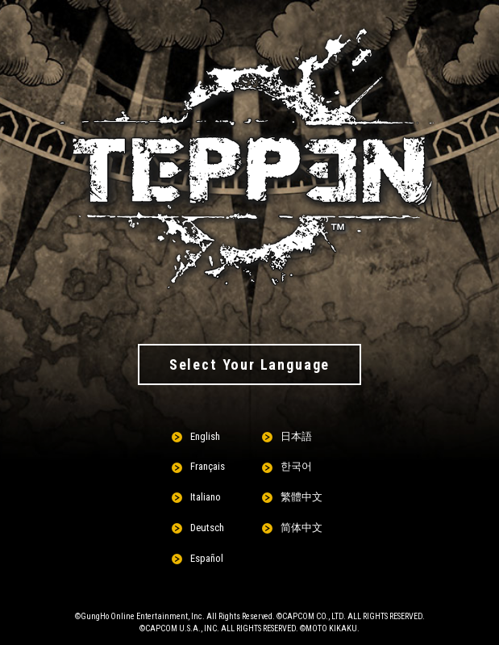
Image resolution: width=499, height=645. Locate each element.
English (205, 436)
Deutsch (207, 527)
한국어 (296, 466)
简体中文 (301, 527)
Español (206, 558)
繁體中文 (301, 497)
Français (207, 466)
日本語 (296, 436)
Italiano (205, 497)
